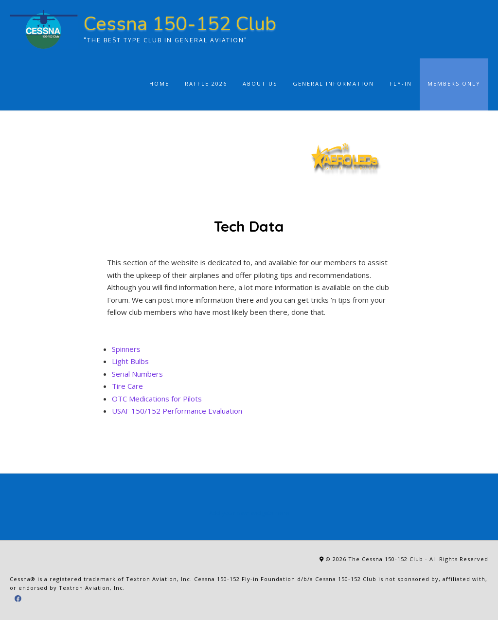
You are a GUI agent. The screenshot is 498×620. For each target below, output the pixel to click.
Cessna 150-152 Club (180, 24)
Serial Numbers (137, 374)
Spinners (126, 349)
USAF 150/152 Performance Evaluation (177, 411)
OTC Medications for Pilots (157, 398)
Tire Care (127, 386)
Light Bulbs (130, 361)
